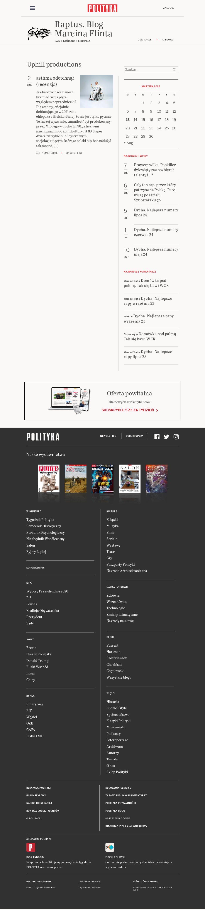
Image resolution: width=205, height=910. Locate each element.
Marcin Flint (74, 153)
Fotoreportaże (117, 739)
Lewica (31, 603)
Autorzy (113, 752)
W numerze (33, 511)
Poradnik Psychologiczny (45, 532)
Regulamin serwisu (118, 787)
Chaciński (114, 664)
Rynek (30, 695)
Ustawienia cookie (117, 818)
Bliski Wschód (37, 666)
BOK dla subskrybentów (43, 811)
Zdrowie (113, 595)
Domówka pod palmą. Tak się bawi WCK (146, 283)
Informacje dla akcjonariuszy (126, 826)
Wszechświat (117, 601)
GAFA (30, 729)
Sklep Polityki (117, 771)
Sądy (30, 623)
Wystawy (113, 545)
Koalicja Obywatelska (42, 610)
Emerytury (34, 703)
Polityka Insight (90, 881)
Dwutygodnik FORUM (38, 881)
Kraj (29, 583)
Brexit (31, 647)
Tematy (112, 758)
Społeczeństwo (118, 714)
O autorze (145, 39)
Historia (113, 701)
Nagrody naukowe (120, 620)
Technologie (116, 607)
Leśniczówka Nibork (145, 881)
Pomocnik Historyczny (43, 525)
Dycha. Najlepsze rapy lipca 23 (148, 354)
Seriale (112, 538)
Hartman (113, 651)
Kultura (112, 511)
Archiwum (115, 746)
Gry (109, 557)
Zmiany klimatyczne (122, 614)
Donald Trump (37, 660)
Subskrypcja (135, 436)
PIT (29, 710)
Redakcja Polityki (38, 787)
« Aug (128, 143)
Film (110, 532)
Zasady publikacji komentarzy (126, 795)
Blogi (110, 637)
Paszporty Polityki (121, 564)
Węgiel (31, 716)
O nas (111, 765)
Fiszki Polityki (115, 857)
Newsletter (108, 436)
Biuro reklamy (36, 795)
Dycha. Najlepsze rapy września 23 (148, 300)
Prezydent (34, 616)
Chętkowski (116, 670)
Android (38, 857)
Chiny (30, 679)
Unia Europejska (39, 653)
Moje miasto (116, 726)
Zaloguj (169, 8)
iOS (28, 857)
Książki (112, 519)
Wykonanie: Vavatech (90, 887)
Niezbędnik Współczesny (45, 538)
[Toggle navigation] (32, 8)
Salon (30, 545)
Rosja (30, 673)
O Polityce (33, 818)
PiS (29, 597)
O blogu (168, 39)
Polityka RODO (115, 811)
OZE (29, 723)
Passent (113, 645)
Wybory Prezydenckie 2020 (47, 591)
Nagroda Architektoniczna (127, 570)
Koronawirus (35, 567)
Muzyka (113, 525)
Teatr (111, 551)
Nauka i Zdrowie (118, 587)
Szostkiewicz (117, 657)
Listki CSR (34, 735)
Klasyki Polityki (119, 720)
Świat (30, 639)
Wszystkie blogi (119, 677)
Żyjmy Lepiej (36, 551)
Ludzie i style (117, 707)
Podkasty (114, 733)
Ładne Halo (49, 887)
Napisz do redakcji (39, 803)
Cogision (39, 887)
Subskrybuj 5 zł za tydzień (128, 410)
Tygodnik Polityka (40, 519)
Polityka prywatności (120, 803)
